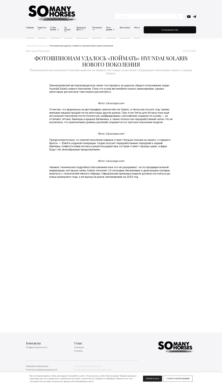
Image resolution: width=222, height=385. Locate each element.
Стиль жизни (59, 28)
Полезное (114, 28)
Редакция (79, 347)
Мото (161, 28)
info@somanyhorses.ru (37, 347)
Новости (42, 28)
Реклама (78, 351)
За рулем (76, 28)
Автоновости (42, 44)
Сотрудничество (182, 28)
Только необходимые (178, 379)
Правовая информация (37, 366)
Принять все (152, 379)
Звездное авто (95, 28)
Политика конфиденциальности (41, 370)
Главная (30, 28)
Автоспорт (149, 28)
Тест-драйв (131, 28)
